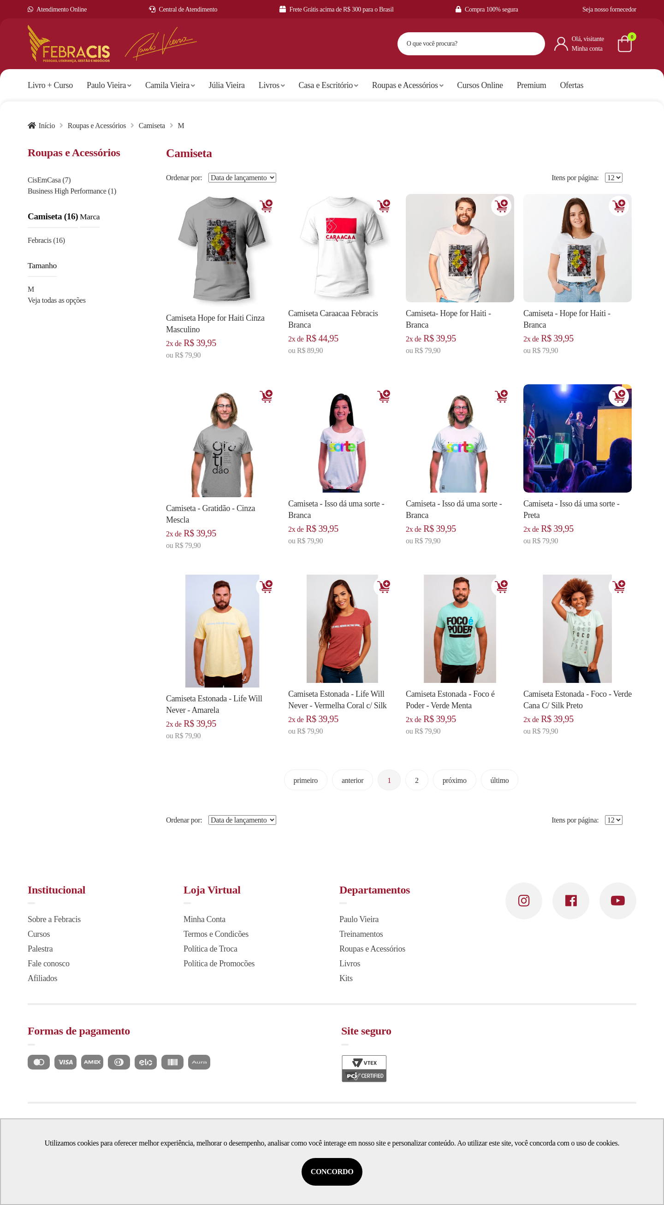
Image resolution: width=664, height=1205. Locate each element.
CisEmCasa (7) (49, 180)
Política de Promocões (219, 963)
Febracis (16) (46, 240)
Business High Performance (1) (72, 191)
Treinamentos (361, 934)
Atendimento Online (57, 9)
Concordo (332, 1172)
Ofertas (571, 85)
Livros (272, 85)
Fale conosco (49, 963)
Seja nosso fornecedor (609, 9)
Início (47, 125)
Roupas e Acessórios (408, 85)
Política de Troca (210, 948)
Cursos (39, 934)
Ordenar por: (184, 178)
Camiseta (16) (53, 216)
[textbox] (460, 43)
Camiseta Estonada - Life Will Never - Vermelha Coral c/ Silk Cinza (337, 705)
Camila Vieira (170, 85)
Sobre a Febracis (54, 919)
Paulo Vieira (109, 85)
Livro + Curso (50, 85)
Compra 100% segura (487, 9)
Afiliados (42, 978)
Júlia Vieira (227, 85)
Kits (346, 978)
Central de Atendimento (183, 9)
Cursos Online (480, 85)
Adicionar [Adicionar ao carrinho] (266, 206)
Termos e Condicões (216, 934)
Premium (531, 85)
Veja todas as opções (57, 300)
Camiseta (152, 125)
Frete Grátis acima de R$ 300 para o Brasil (336, 9)
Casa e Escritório (328, 85)
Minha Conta (204, 919)
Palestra (40, 948)
